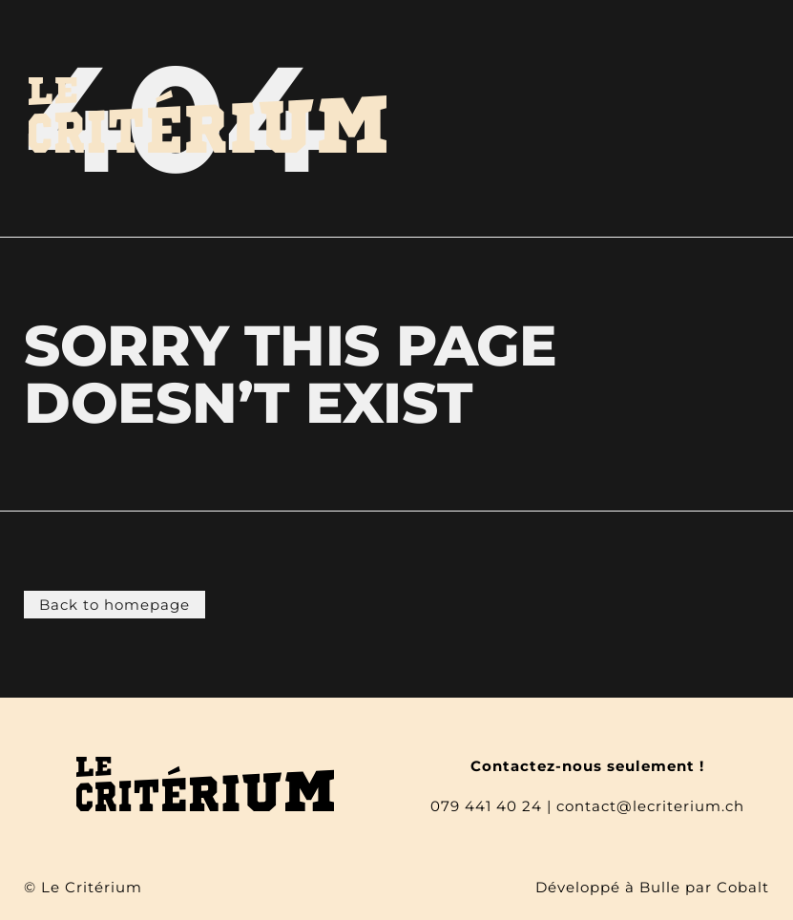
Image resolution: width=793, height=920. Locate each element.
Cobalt (743, 887)
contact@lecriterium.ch (650, 806)
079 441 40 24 (486, 806)
